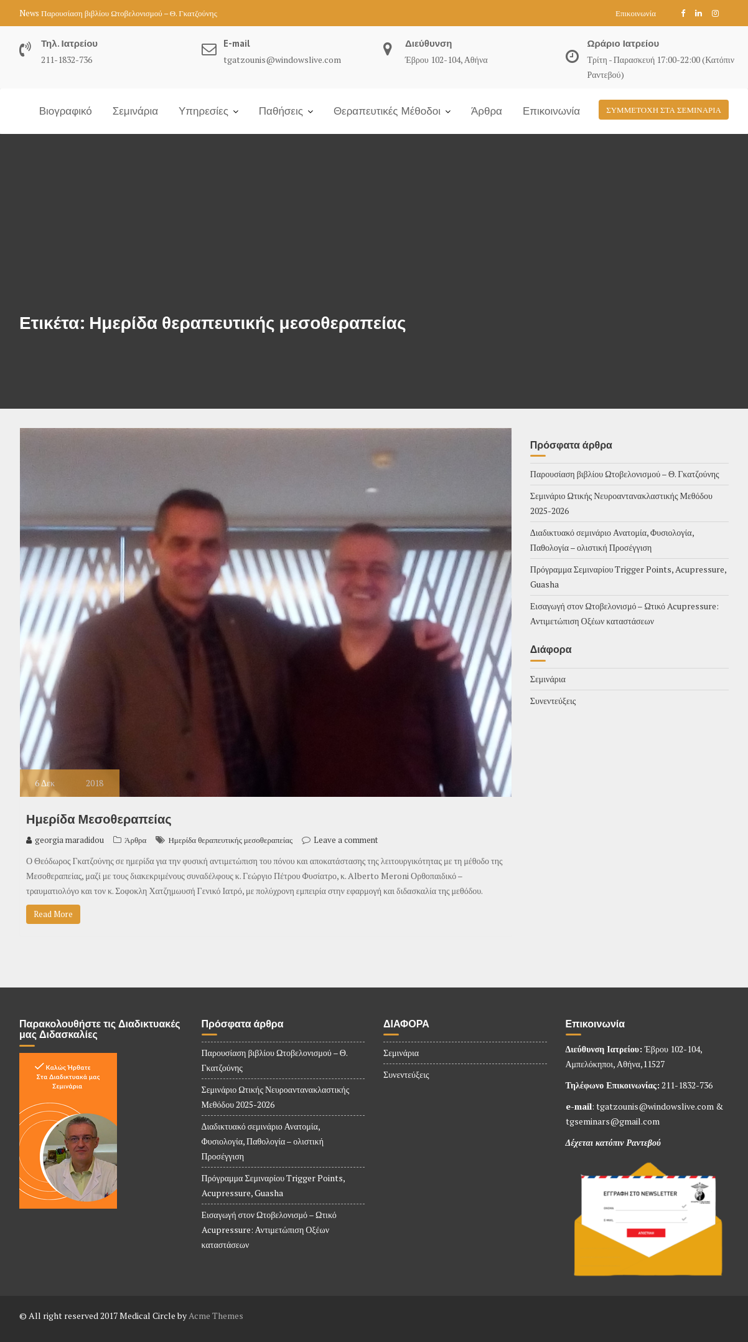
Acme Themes (216, 1315)
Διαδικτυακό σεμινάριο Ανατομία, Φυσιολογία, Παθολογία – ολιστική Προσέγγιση (263, 1141)
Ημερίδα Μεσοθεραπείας (99, 819)
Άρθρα (486, 111)
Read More (53, 914)
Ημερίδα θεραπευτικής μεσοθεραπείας (230, 839)
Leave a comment (346, 839)
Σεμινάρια (135, 111)
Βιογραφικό (65, 111)
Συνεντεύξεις (553, 701)
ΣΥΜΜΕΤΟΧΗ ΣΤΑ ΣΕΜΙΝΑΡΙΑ (663, 109)
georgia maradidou (65, 839)
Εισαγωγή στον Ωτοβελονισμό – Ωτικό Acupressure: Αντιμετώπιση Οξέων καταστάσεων (269, 1229)
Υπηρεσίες (203, 111)
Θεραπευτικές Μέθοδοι (387, 111)
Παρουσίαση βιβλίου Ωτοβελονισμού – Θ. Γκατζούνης (129, 13)
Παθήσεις (281, 111)
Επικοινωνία (635, 13)
